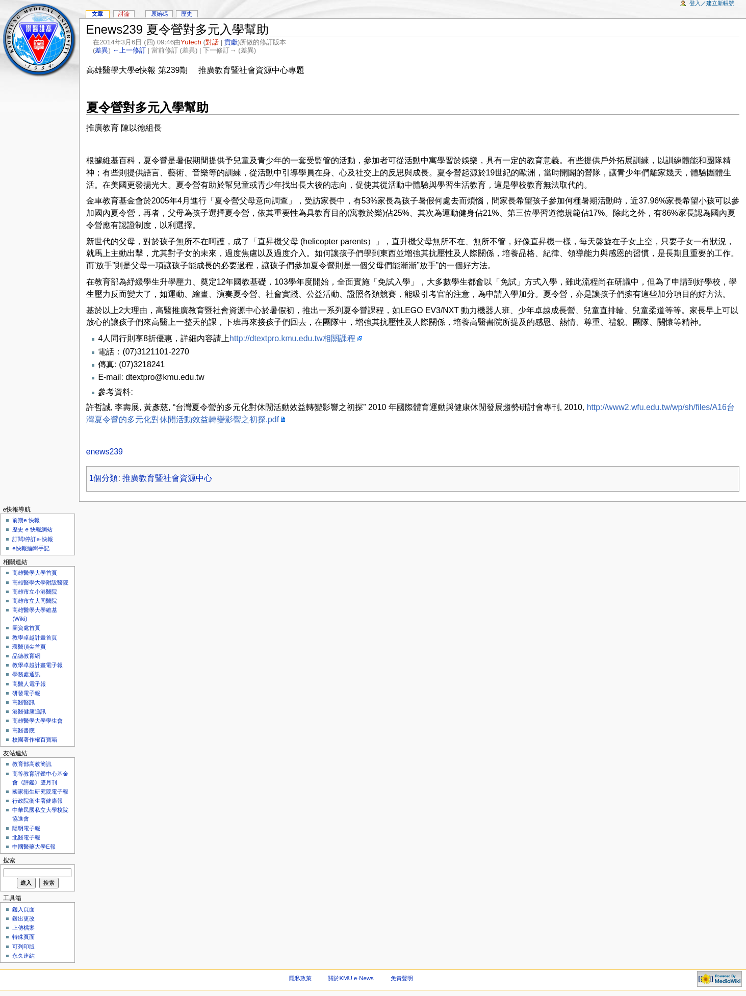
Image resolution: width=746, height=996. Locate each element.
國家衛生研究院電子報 (40, 791)
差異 (101, 50)
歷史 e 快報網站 (35, 529)
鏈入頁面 (23, 909)
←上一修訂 (129, 50)
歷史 (186, 14)
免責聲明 (402, 978)
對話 (212, 42)
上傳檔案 (23, 928)
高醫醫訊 (23, 702)
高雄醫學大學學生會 (37, 721)
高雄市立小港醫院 (34, 592)
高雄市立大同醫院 (34, 601)
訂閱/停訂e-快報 (32, 539)
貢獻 (231, 42)
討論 (124, 14)
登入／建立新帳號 (711, 3)
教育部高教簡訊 (32, 764)
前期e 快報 (26, 520)
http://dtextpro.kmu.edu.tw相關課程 (292, 338)
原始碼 (159, 14)
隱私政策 (300, 978)
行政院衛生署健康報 (37, 801)
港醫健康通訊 (29, 711)
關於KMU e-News (350, 978)
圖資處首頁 (26, 628)
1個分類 (103, 478)
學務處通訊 (26, 674)
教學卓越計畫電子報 (37, 665)
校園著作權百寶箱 (34, 739)
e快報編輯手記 (30, 548)
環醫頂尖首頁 (29, 647)
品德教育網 (26, 656)
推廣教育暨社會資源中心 (167, 478)
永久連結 (23, 956)
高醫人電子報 (29, 684)
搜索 (9, 860)
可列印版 (23, 946)
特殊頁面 (23, 937)
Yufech (191, 42)
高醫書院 (23, 730)
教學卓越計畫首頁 (34, 637)
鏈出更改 (23, 918)
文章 (97, 14)
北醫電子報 (26, 837)
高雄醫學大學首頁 (34, 573)
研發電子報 (26, 693)
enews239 (104, 451)
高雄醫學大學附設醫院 (40, 582)
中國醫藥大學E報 (34, 847)
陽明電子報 (26, 828)
